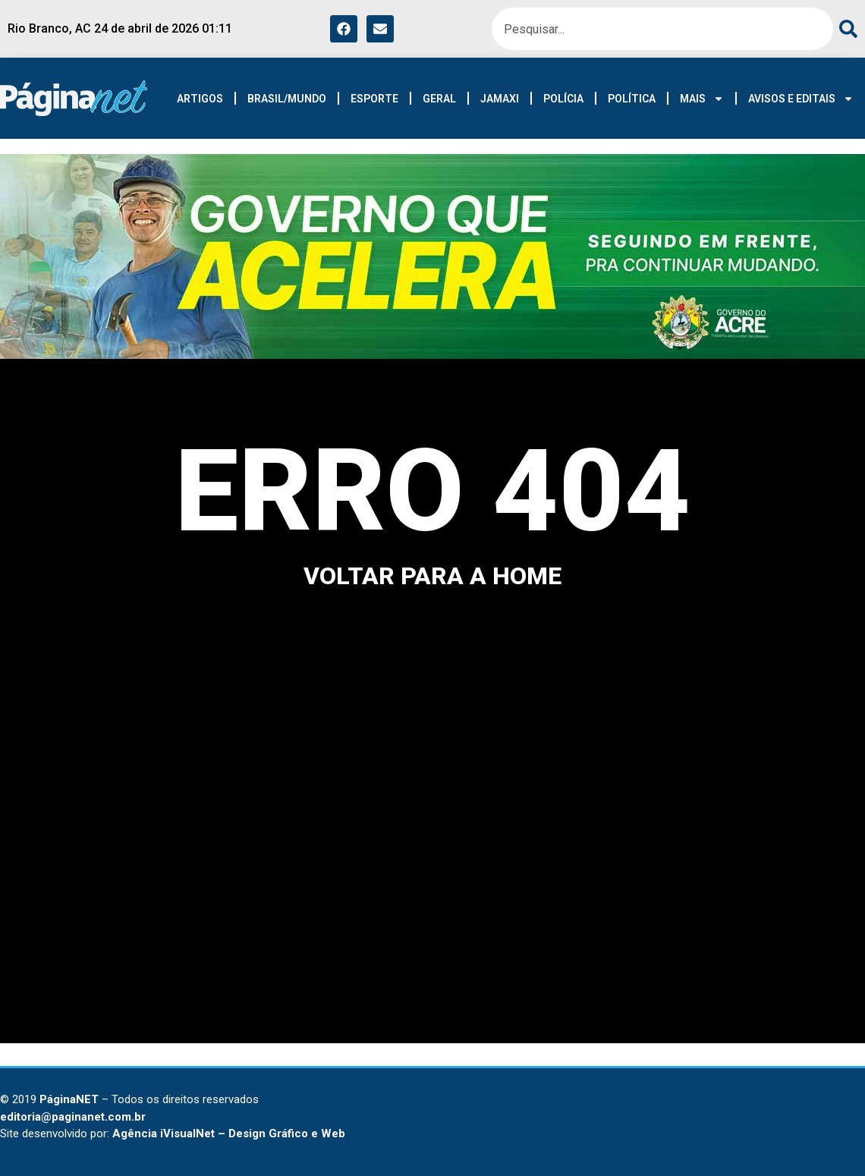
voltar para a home (432, 575)
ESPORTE (374, 99)
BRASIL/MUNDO (286, 99)
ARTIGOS (200, 99)
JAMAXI (499, 99)
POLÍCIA (563, 99)
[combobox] (662, 29)
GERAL (439, 99)
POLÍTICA (632, 99)
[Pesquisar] (845, 29)
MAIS (702, 99)
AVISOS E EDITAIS (801, 99)
